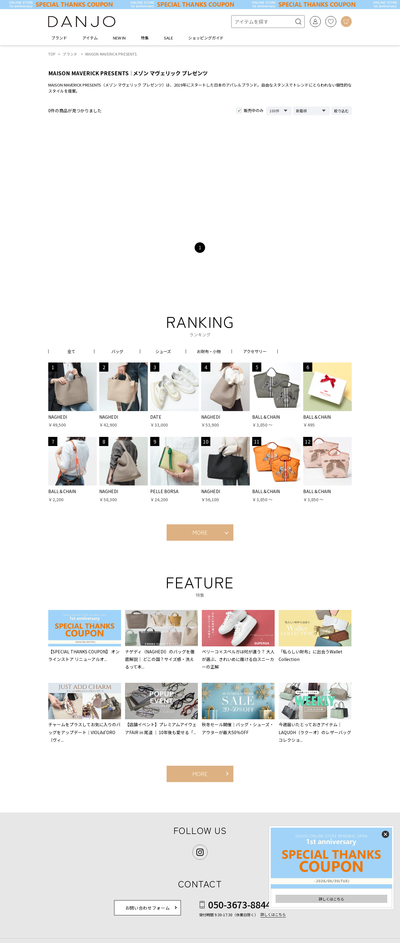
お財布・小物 (209, 351)
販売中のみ (253, 110)
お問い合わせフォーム (147, 908)
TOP (52, 53)
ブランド (70, 53)
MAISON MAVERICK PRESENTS (111, 53)
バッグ (117, 351)
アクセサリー (254, 351)
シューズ (163, 351)
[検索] (296, 21)
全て (71, 351)
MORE (200, 532)
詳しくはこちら (331, 898)
